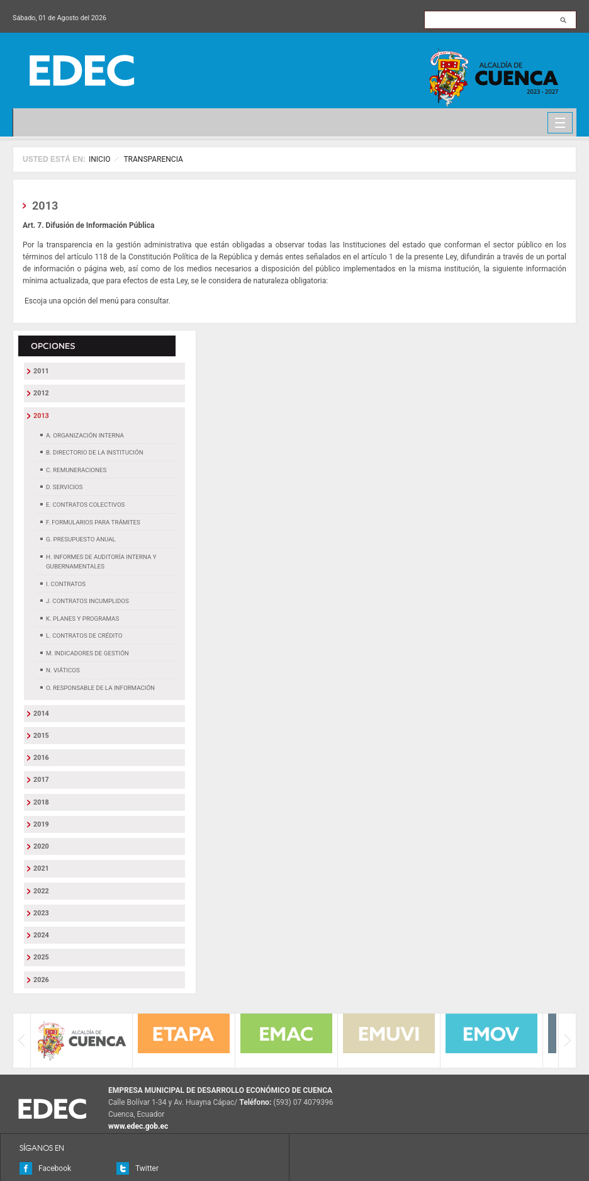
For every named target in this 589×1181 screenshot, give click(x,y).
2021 (41, 868)
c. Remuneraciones (76, 469)
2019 (41, 824)
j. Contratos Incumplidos (87, 600)
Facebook (54, 1168)
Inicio (99, 159)
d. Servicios (64, 486)
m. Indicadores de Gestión (87, 653)
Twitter (147, 1168)
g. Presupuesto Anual (81, 539)
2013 (41, 416)
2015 (41, 736)
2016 (41, 758)
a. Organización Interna (85, 435)
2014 (41, 713)
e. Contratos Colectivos (85, 504)
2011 (41, 371)
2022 (41, 891)
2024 (41, 935)
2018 (41, 802)
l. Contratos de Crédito (84, 635)
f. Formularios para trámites (93, 522)
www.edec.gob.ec (138, 1126)
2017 (41, 780)
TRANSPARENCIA (152, 159)
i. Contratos (66, 583)
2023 (41, 913)
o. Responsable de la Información (100, 687)
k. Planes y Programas (82, 618)
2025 (41, 957)
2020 (41, 846)
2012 (41, 393)
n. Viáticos (63, 670)
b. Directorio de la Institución (94, 452)
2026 (41, 980)
